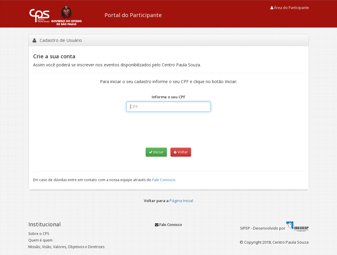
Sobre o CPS (38, 233)
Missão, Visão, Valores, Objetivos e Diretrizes (66, 246)
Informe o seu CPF (168, 97)
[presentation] (168, 129)
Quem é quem (40, 240)
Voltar (181, 152)
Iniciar (156, 152)
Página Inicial (181, 200)
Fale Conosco (163, 179)
